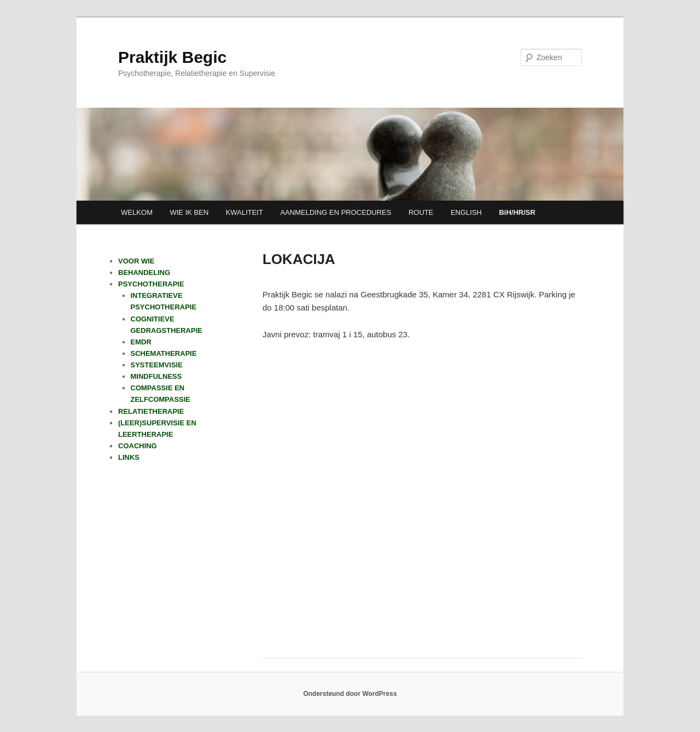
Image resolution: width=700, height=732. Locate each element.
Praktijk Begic (172, 57)
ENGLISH (466, 212)
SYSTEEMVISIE (157, 365)
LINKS (128, 457)
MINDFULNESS (156, 376)
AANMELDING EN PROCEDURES (335, 212)
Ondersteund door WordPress (349, 694)
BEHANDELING (144, 272)
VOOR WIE (136, 261)
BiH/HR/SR (517, 212)
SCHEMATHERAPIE (164, 353)
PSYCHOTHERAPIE (151, 284)
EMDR (141, 342)
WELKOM (137, 212)
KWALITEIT (244, 212)
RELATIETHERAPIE (151, 411)
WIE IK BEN (189, 212)
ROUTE (421, 212)
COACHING (137, 446)
